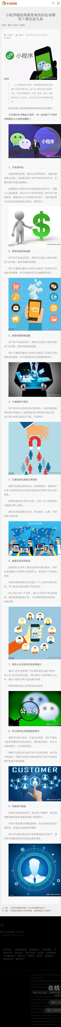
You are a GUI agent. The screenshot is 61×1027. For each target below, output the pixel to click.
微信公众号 (9, 959)
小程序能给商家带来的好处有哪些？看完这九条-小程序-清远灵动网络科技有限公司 (9, 3)
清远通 (40, 953)
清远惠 (39, 956)
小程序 (22, 25)
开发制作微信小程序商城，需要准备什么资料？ (31, 911)
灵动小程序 (30, 953)
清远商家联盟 (21, 949)
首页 (10, 25)
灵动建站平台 (10, 956)
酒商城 (31, 956)
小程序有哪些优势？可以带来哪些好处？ (28, 908)
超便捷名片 (49, 956)
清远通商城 (51, 953)
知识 (15, 25)
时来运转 (19, 953)
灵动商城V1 (34, 949)
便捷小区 (22, 956)
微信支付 (20, 959)
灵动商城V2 (47, 949)
